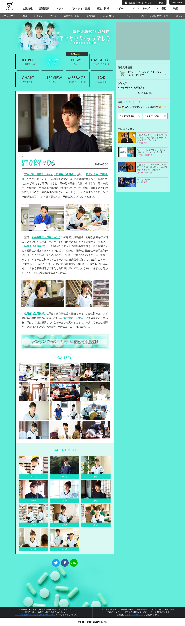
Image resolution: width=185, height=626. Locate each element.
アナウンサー (8, 15)
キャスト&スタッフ (101, 61)
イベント (129, 15)
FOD (101, 79)
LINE (74, 563)
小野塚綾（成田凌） (65, 174)
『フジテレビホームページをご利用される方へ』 (35, 615)
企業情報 (28, 8)
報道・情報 (103, 8)
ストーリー (52, 61)
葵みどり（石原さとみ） (37, 174)
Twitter (56, 563)
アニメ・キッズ (141, 8)
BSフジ (179, 15)
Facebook (65, 563)
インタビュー (52, 79)
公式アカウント (109, 15)
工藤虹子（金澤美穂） (34, 246)
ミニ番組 (161, 8)
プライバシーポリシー (134, 615)
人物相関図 (27, 79)
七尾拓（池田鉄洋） (35, 313)
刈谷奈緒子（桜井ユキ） (45, 237)
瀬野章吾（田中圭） (75, 318)
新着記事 (44, 8)
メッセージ (77, 79)
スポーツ (121, 8)
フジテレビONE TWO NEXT (154, 15)
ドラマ (59, 8)
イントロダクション (27, 61)
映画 (175, 8)
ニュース (77, 61)
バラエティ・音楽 (80, 8)
